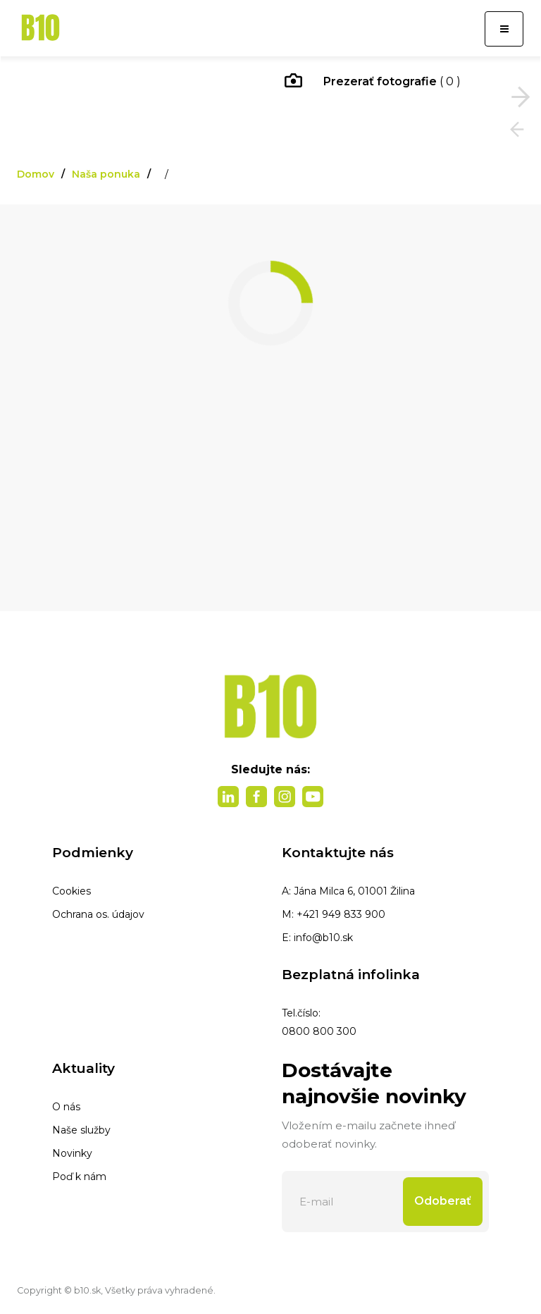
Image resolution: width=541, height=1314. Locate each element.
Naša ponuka (106, 174)
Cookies (71, 891)
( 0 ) (373, 82)
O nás (66, 1106)
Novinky (72, 1153)
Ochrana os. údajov (98, 914)
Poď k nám (79, 1176)
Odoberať (442, 1201)
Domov (35, 174)
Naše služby (81, 1130)
